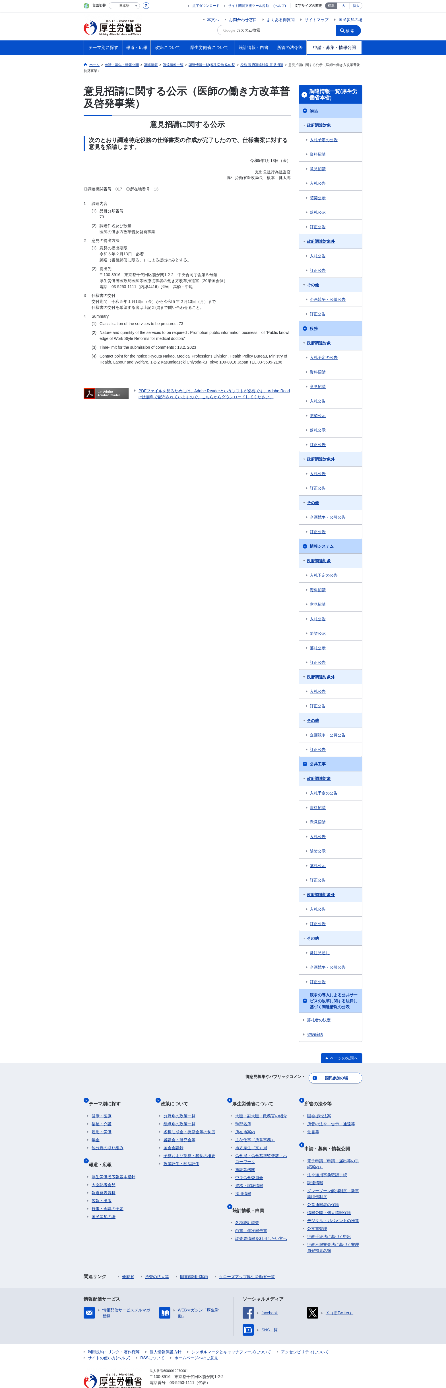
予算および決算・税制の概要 (189, 1147)
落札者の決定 (319, 1020)
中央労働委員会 (249, 1169)
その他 (313, 285)
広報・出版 (102, 1186)
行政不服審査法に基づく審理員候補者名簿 (333, 1233)
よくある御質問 (281, 20)
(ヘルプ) (279, 6)
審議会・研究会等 (179, 1131)
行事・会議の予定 (107, 1194)
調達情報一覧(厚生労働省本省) (333, 94)
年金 (96, 1131)
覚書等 (313, 1123)
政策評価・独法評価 (181, 1155)
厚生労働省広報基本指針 (113, 1162)
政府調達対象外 (321, 241)
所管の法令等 (320, 1098)
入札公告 (318, 183)
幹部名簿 (243, 1115)
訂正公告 (318, 227)
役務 (314, 328)
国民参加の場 (350, 20)
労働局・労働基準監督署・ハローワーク (261, 1150)
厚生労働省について (255, 1098)
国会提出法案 (319, 1107)
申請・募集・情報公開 (330, 1136)
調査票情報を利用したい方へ (261, 1224)
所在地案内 (245, 1123)
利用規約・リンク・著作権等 (114, 1337)
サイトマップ (317, 20)
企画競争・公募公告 (328, 299)
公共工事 (318, 764)
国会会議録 (173, 1139)
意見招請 (318, 169)
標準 (331, 6)
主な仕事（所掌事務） (255, 1131)
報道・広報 (103, 1152)
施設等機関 (245, 1161)
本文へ (213, 20)
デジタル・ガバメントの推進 (333, 1206)
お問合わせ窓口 (243, 20)
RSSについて (152, 1343)
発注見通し (320, 952)
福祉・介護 (102, 1115)
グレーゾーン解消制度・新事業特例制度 (333, 1179)
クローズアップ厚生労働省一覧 (247, 1262)
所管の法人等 (157, 1262)
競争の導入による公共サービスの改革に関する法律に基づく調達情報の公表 (334, 1001)
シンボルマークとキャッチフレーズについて (231, 1337)
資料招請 (318, 154)
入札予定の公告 (324, 139)
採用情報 (243, 1185)
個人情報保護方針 (165, 1337)
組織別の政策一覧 (179, 1115)
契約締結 (315, 1034)
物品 (314, 110)
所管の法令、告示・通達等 (331, 1115)
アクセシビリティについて (305, 1337)
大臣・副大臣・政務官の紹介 (261, 1107)
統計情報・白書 (251, 1198)
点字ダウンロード (206, 6)
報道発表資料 (103, 1178)
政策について (177, 1098)
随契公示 (318, 198)
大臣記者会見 (103, 1170)
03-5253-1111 (182, 1368)
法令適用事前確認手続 (327, 1160)
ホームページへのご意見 (196, 1343)
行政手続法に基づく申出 (329, 1222)
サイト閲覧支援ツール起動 (248, 6)
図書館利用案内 (194, 1262)
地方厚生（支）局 (251, 1139)
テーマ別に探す (107, 1098)
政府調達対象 (319, 125)
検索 (352, 30)
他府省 (128, 1262)
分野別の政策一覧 (179, 1107)
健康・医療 (102, 1107)
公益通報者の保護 (323, 1190)
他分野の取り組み (107, 1139)
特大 (356, 6)
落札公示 (318, 212)
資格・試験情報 (249, 1177)
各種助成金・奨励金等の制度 (189, 1123)
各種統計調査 (247, 1208)
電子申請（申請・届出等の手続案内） (333, 1149)
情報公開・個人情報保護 (329, 1198)
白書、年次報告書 (251, 1216)
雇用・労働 (102, 1123)
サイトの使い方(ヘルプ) (109, 1343)
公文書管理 (317, 1214)
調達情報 (315, 1168)
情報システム (322, 546)
